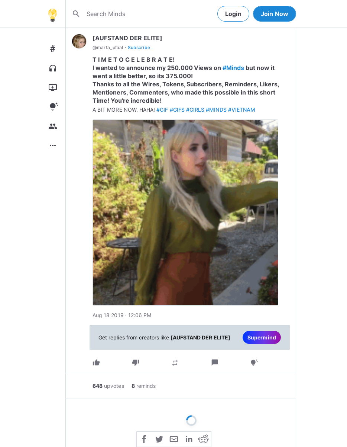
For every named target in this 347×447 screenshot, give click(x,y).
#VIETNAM (241, 109)
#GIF (162, 109)
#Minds (233, 67)
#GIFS (177, 109)
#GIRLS (195, 109)
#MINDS (216, 109)
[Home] (52, 13)
